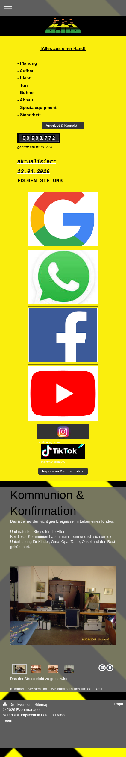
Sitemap (41, 705)
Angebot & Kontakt (61, 125)
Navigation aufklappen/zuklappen (63, 7)
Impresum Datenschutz (61, 471)
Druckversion (17, 705)
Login (118, 704)
